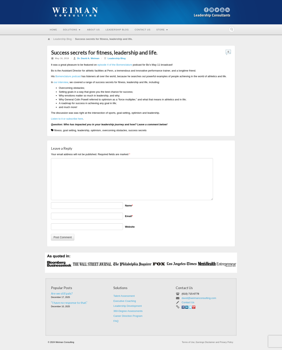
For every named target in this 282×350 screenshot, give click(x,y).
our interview (61, 82)
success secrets (137, 130)
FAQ (115, 321)
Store (162, 29)
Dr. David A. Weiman (88, 58)
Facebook (206, 9)
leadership (83, 130)
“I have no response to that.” (69, 302)
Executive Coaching (124, 301)
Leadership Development (127, 305)
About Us (93, 29)
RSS (227, 9)
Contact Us (143, 29)
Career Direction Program (127, 315)
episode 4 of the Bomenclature (115, 64)
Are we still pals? (62, 293)
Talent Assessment (124, 295)
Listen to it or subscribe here (67, 118)
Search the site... (232, 29)
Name (129, 205)
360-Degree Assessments (128, 311)
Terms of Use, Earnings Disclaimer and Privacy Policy (207, 342)
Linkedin (211, 9)
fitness (58, 130)
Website (130, 226)
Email (129, 216)
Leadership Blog (117, 29)
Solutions (71, 29)
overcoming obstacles (114, 130)
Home (53, 29)
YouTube (222, 9)
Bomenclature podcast (68, 76)
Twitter (217, 9)
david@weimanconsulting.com (199, 298)
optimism (96, 130)
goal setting (69, 130)
